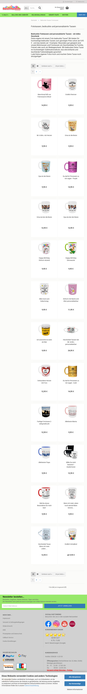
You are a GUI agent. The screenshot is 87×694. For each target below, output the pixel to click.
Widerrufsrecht (7, 626)
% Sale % (5, 15)
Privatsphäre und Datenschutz (12, 634)
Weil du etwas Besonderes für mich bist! (44, 505)
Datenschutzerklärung (31, 685)
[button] (33, 66)
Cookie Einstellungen (9, 641)
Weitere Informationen (75, 689)
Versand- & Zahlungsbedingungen (13, 622)
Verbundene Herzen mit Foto (44, 382)
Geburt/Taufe (54, 15)
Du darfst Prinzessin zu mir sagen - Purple (71, 177)
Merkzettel (80, 1)
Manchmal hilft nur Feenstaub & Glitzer (44, 96)
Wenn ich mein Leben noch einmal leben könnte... (71, 505)
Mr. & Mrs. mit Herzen (44, 135)
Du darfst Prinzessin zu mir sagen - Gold (71, 382)
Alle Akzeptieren (75, 677)
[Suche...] (26, 8)
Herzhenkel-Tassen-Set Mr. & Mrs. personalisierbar (71, 342)
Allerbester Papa (44, 462)
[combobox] (47, 66)
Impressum (6, 618)
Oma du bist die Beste (44, 217)
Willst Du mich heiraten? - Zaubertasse (71, 464)
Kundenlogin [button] (68, 1)
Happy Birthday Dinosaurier (70, 259)
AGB (4, 630)
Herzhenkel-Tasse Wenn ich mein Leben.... (44, 546)
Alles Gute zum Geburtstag (44, 300)
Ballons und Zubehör (20, 15)
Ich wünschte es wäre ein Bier (44, 341)
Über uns (82, 15)
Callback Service (8, 637)
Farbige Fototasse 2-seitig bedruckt (44, 423)
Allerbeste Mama (71, 421)
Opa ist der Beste (44, 176)
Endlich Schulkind (71, 544)
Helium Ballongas (38, 15)
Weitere (65, 15)
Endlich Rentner (70, 94)
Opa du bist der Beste (70, 217)
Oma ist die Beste (71, 135)
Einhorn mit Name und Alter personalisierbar (71, 300)
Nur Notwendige (75, 684)
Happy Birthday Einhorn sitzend (44, 259)
